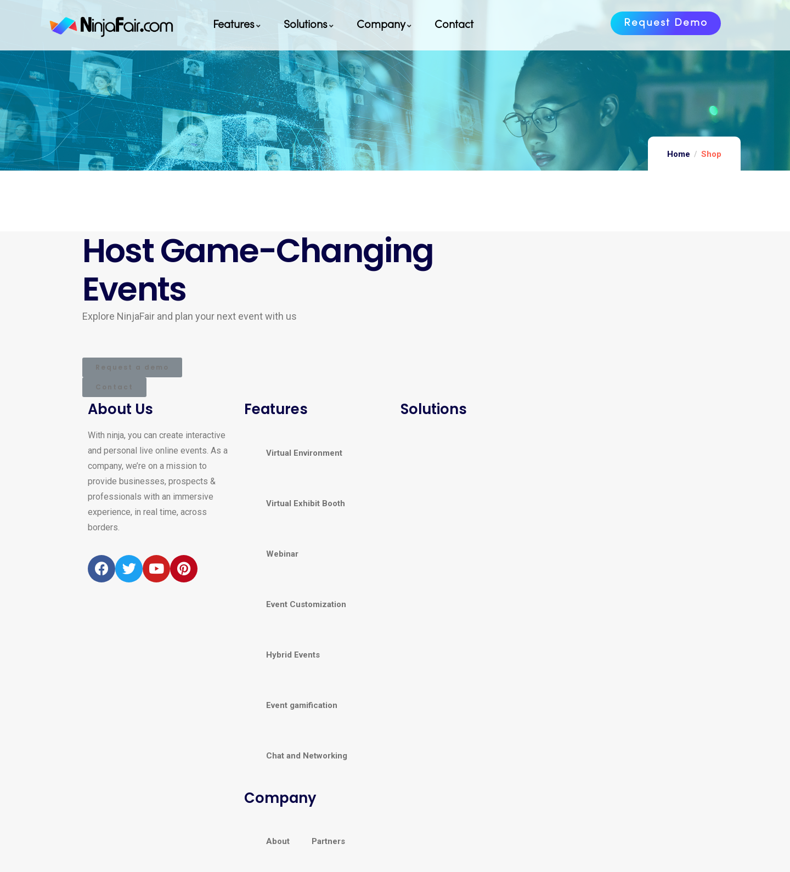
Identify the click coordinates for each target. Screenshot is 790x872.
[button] (666, 23)
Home (678, 154)
